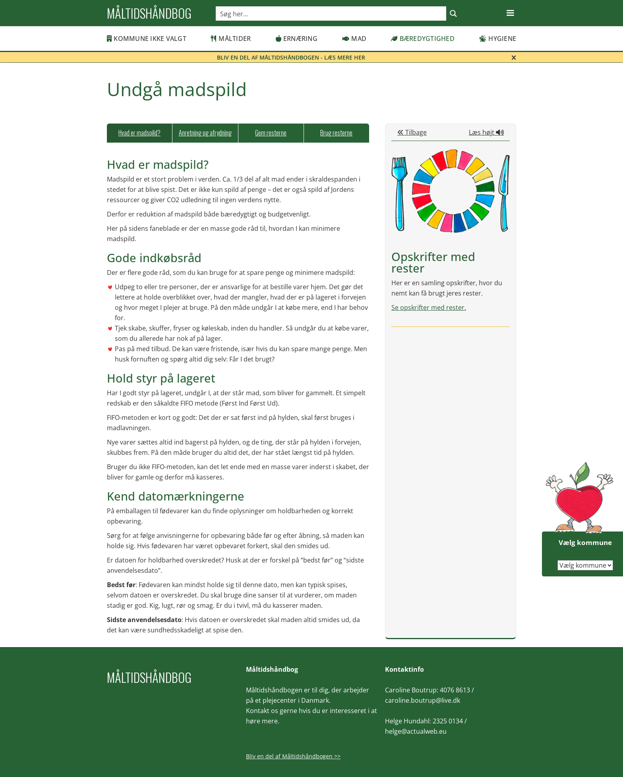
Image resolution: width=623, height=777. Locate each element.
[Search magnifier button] (453, 13)
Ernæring (296, 38)
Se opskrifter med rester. (428, 307)
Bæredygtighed (423, 38)
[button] (510, 13)
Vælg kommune (585, 542)
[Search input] (331, 13)
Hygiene (497, 38)
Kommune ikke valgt (146, 38)
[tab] (139, 133)
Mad (354, 38)
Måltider (231, 38)
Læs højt (486, 132)
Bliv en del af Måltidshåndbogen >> (293, 756)
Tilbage (412, 132)
